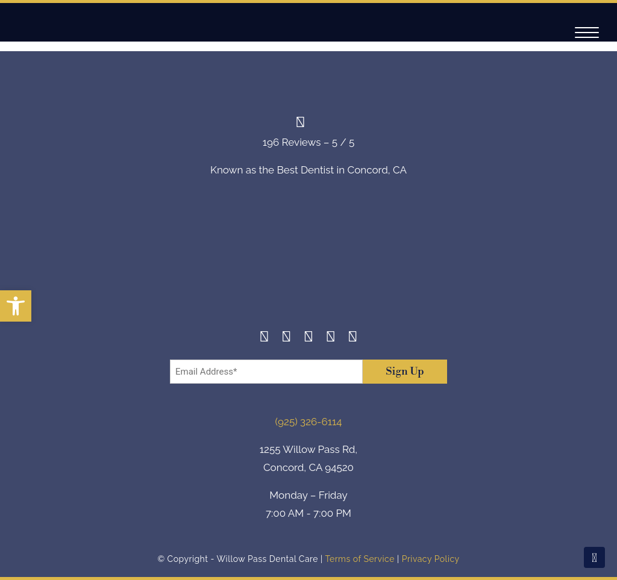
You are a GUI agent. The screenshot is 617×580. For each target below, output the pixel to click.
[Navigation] (587, 33)
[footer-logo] (308, 262)
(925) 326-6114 (308, 422)
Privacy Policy (431, 559)
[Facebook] (264, 338)
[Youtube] (353, 338)
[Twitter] (309, 338)
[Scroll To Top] (594, 557)
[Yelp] (330, 338)
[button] (15, 306)
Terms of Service (359, 559)
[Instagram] (286, 338)
